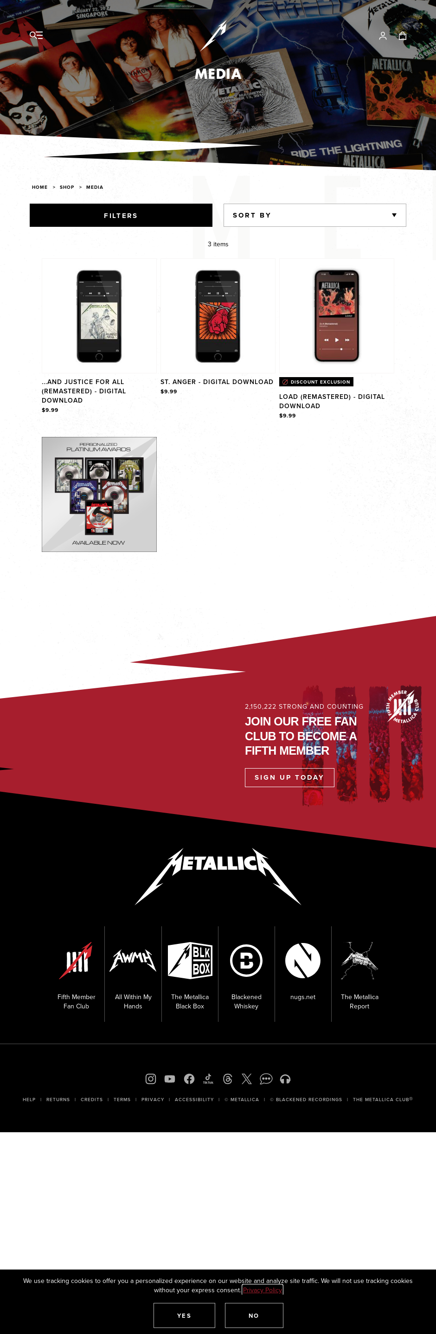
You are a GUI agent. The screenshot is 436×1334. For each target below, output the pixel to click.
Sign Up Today (290, 777)
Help (29, 1099)
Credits (92, 1099)
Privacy (152, 1099)
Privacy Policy (262, 1290)
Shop (67, 187)
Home (40, 187)
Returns (58, 1099)
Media (94, 187)
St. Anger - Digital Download (217, 381)
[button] (185, 1315)
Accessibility (194, 1099)
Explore (109, 446)
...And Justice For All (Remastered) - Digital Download (84, 391)
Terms (122, 1099)
